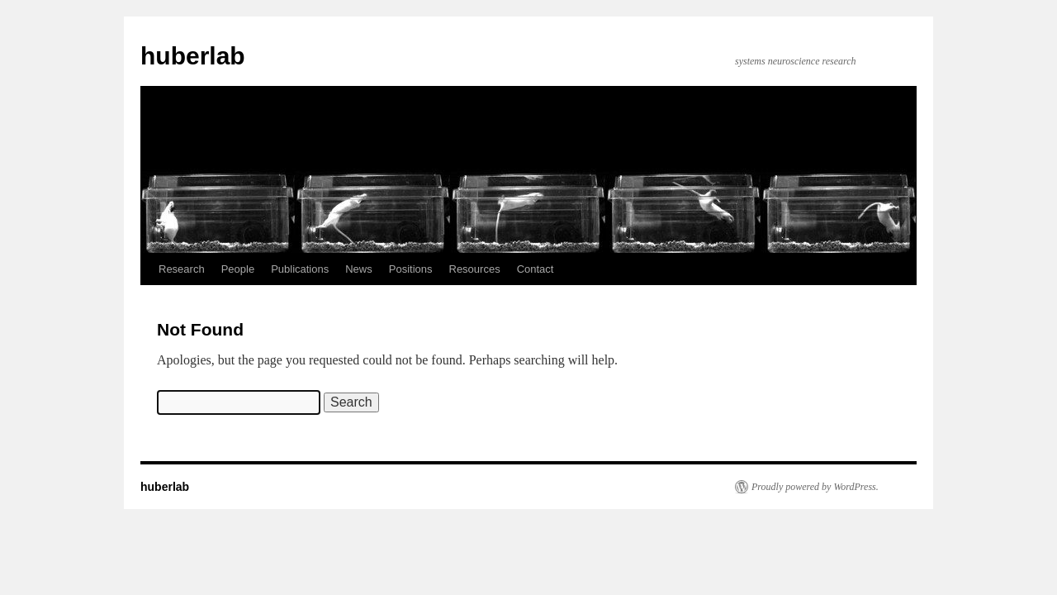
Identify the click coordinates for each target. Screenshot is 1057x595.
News (358, 269)
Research (182, 269)
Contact (535, 269)
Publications (300, 269)
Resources (474, 269)
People (237, 269)
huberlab (192, 55)
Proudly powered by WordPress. (815, 487)
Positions (411, 269)
